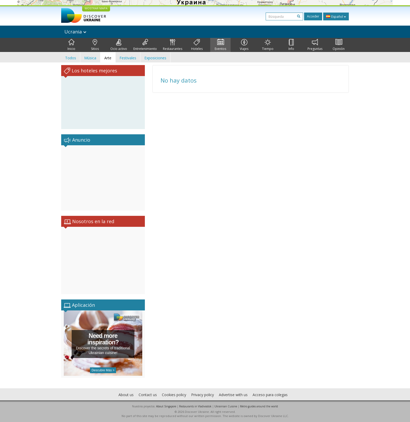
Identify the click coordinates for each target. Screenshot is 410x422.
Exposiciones (155, 57)
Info (291, 45)
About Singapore (166, 406)
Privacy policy (202, 394)
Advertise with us (233, 394)
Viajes (244, 45)
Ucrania (75, 31)
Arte (107, 57)
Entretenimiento (145, 45)
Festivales (127, 57)
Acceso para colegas (270, 394)
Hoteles (197, 45)
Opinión (339, 45)
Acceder (313, 16)
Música (90, 57)
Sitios (95, 45)
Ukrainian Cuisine (225, 406)
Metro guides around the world (259, 406)
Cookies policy (174, 394)
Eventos (220, 45)
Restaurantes (172, 45)
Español (336, 16)
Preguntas (315, 45)
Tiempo (268, 45)
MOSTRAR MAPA (96, 8)
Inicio (71, 45)
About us (126, 394)
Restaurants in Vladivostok (195, 406)
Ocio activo (118, 45)
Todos (70, 57)
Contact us (148, 394)
